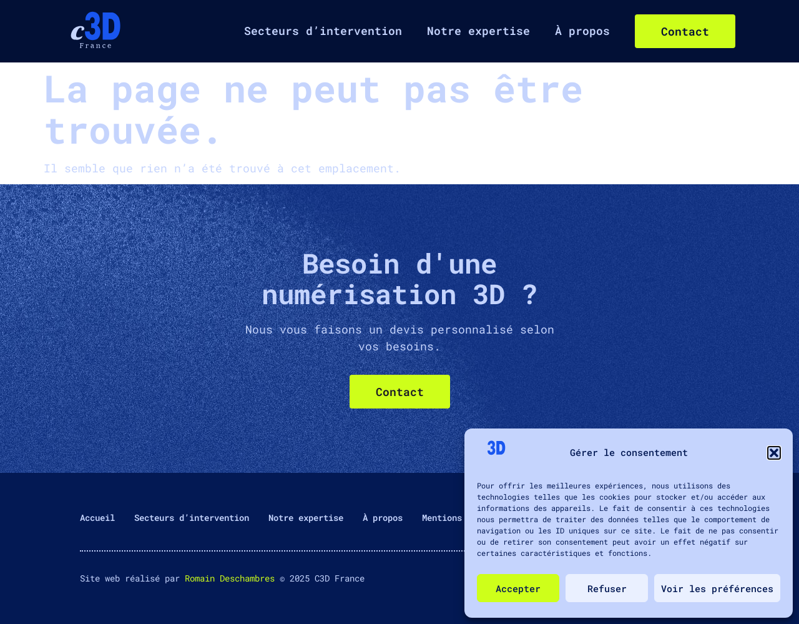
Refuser (607, 588)
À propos (582, 30)
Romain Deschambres (230, 578)
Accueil (97, 517)
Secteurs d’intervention (323, 30)
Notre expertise (478, 30)
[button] (774, 453)
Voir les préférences (717, 588)
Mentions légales (462, 517)
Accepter (518, 588)
